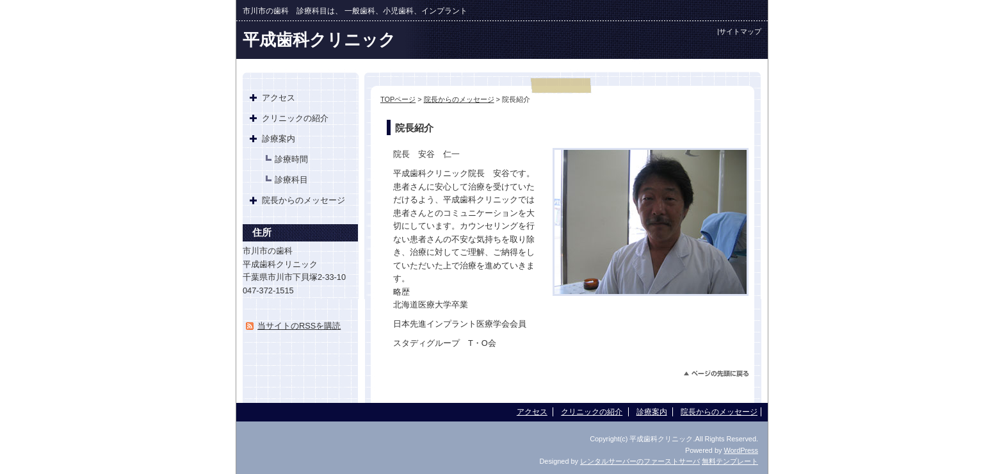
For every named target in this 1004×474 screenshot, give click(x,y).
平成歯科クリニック (319, 40)
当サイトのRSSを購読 (299, 326)
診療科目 (291, 179)
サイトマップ (740, 31)
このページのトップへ (716, 373)
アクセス (278, 97)
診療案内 (278, 138)
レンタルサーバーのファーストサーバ (640, 461)
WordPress (741, 450)
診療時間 (291, 159)
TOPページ (398, 99)
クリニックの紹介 (295, 118)
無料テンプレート (730, 461)
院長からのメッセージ (459, 99)
